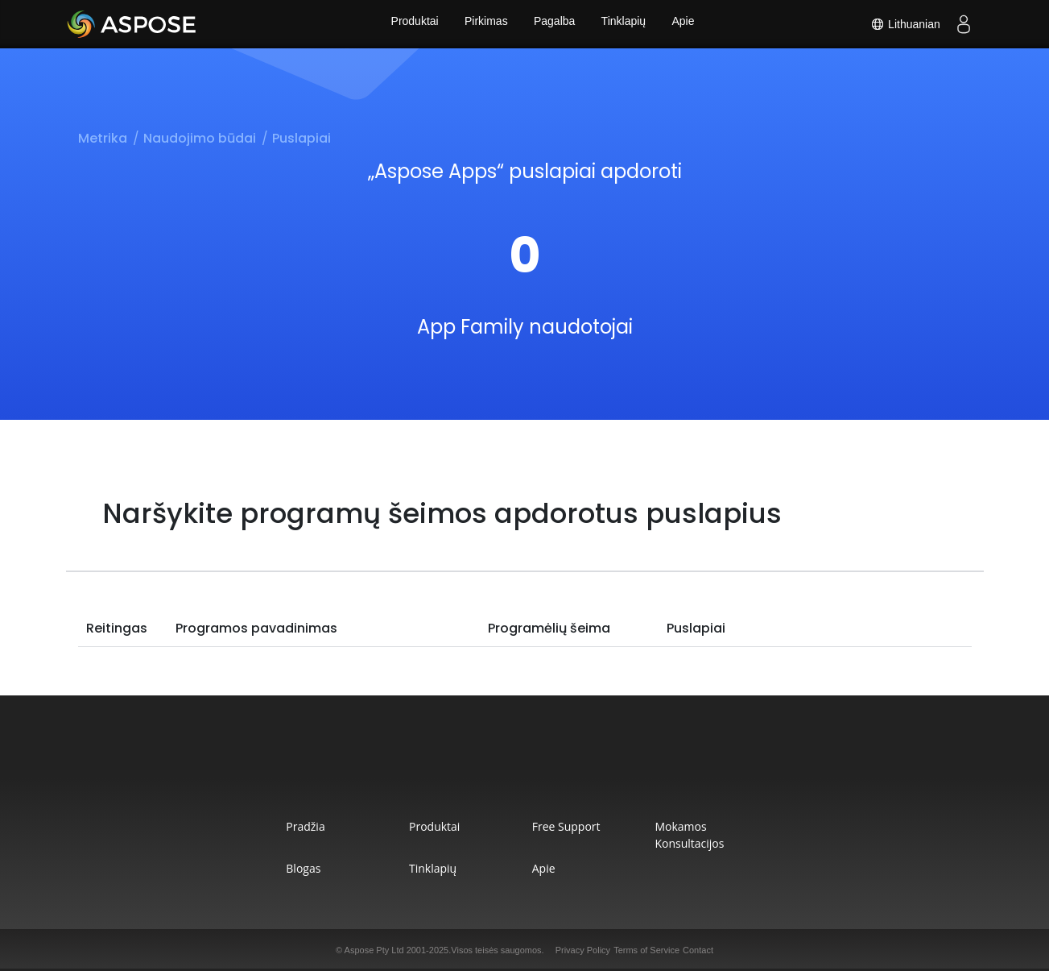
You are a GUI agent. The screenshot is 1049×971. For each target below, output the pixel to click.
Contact (698, 950)
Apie (687, 24)
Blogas (275, 868)
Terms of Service (646, 950)
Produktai (410, 24)
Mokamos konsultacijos (710, 835)
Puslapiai (301, 138)
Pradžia (277, 826)
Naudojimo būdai (199, 138)
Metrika (102, 138)
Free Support (570, 826)
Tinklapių (625, 24)
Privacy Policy (582, 950)
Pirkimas (484, 24)
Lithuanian (904, 24)
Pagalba (554, 24)
